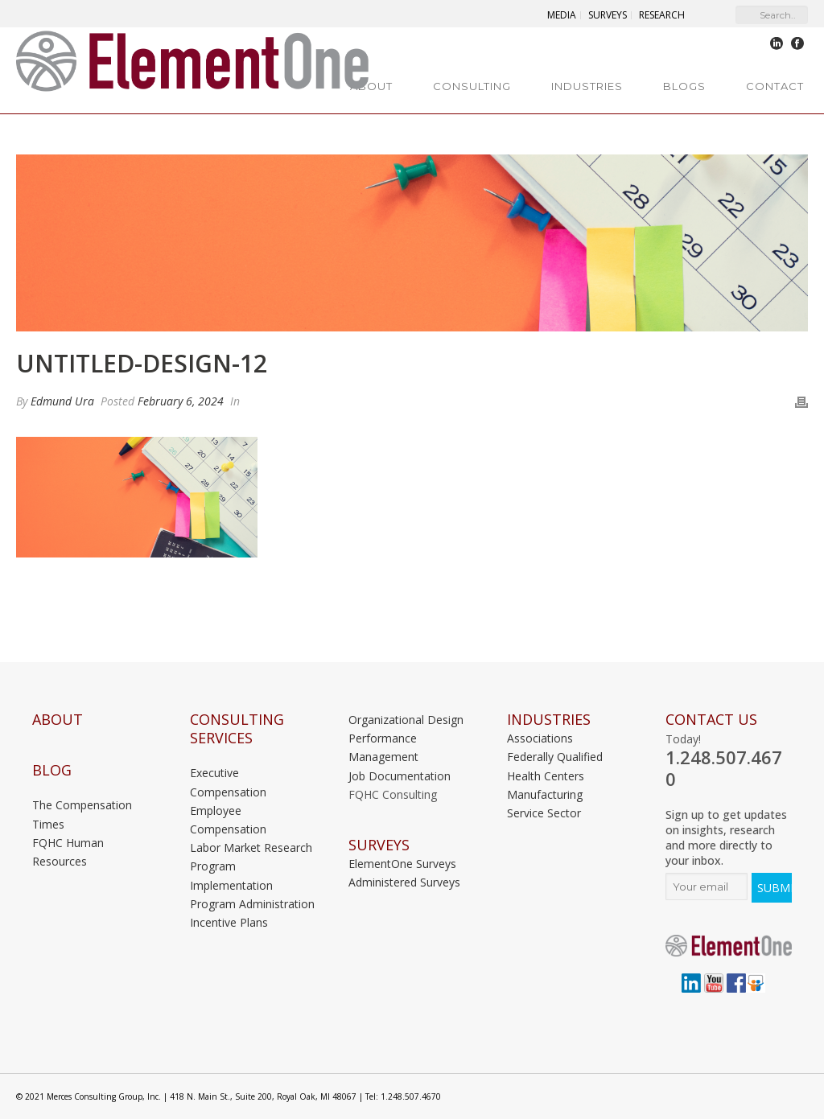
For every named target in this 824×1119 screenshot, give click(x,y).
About (371, 86)
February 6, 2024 (181, 401)
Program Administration (252, 903)
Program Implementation (231, 875)
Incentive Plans (229, 922)
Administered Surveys (404, 882)
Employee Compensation (228, 820)
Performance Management (383, 747)
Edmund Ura (62, 401)
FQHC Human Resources (68, 852)
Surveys (379, 845)
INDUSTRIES (549, 719)
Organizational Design (406, 719)
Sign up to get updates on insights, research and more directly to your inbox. (726, 837)
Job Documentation (399, 776)
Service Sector (544, 813)
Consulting (472, 86)
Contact (775, 86)
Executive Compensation (228, 782)
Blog (52, 770)
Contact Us (711, 719)
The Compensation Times (82, 814)
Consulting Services (237, 728)
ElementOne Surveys (402, 863)
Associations (540, 738)
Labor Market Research (251, 847)
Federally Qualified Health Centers (555, 766)
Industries (587, 86)
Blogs (684, 86)
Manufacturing (545, 794)
